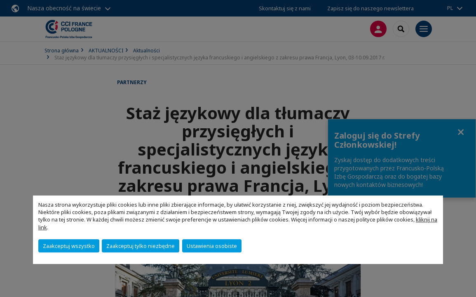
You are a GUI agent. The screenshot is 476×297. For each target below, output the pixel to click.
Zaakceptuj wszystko (69, 246)
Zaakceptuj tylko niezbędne (140, 246)
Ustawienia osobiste (212, 246)
